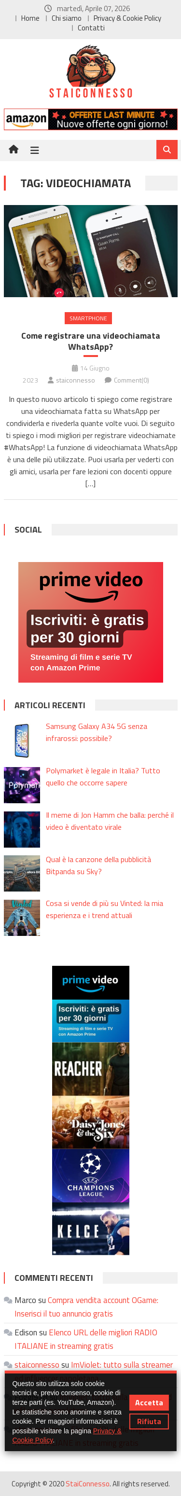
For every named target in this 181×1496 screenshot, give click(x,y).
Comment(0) (131, 380)
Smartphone (88, 318)
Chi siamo (67, 18)
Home (30, 18)
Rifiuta (149, 1421)
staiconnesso (75, 380)
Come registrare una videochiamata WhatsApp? (90, 341)
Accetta (149, 1402)
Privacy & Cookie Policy (127, 18)
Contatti (91, 27)
